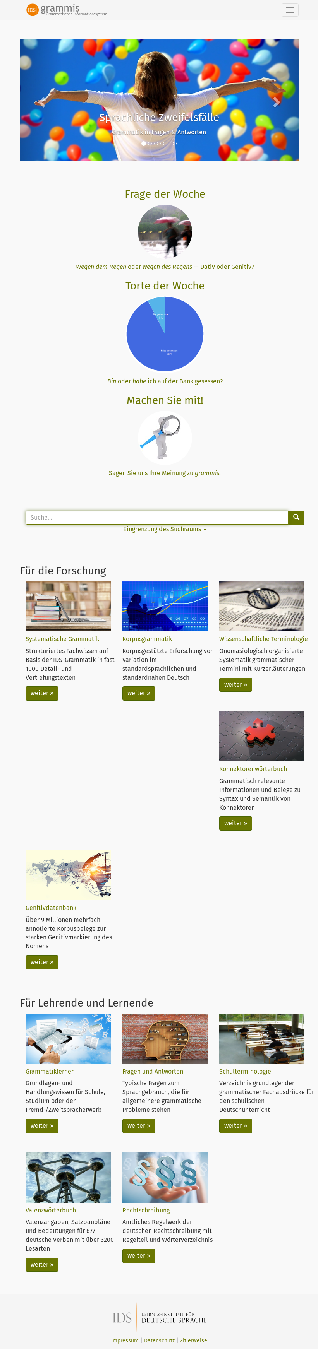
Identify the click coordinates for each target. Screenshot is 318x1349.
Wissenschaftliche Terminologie (263, 639)
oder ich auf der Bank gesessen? (165, 381)
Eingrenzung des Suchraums (164, 529)
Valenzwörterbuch (51, 1210)
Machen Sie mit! (165, 400)
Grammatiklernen (50, 1071)
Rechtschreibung (146, 1210)
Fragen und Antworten (152, 1071)
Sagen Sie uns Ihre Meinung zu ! (165, 473)
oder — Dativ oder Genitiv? (165, 266)
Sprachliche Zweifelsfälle (159, 117)
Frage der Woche (165, 194)
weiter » (42, 693)
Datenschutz (159, 1340)
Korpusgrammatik (147, 639)
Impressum (125, 1340)
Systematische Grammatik (62, 639)
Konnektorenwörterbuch (253, 769)
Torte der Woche (165, 285)
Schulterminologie (245, 1071)
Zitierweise (193, 1340)
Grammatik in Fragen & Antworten (159, 132)
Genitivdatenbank (51, 907)
